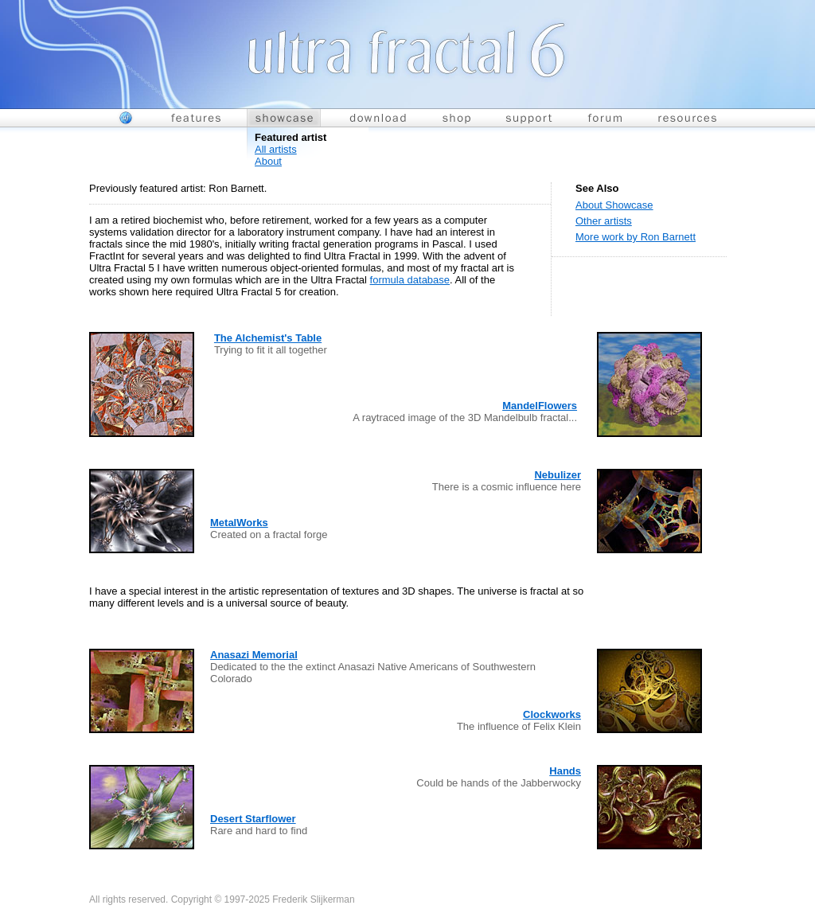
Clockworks (552, 714)
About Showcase (614, 205)
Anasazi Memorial (254, 655)
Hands (565, 771)
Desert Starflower (253, 819)
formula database (410, 280)
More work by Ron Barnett (635, 237)
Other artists (603, 221)
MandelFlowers (539, 406)
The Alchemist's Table (268, 338)
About (268, 161)
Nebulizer (557, 475)
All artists (276, 149)
